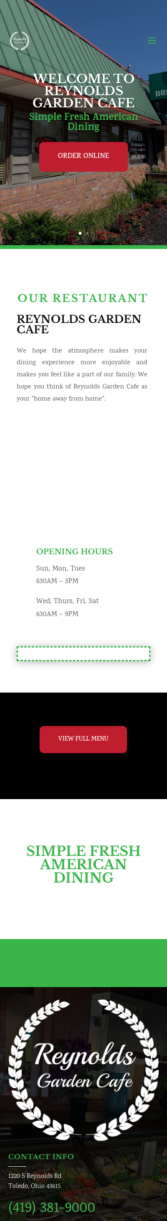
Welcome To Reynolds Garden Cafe (83, 91)
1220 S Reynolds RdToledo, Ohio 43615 (35, 1181)
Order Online (83, 156)
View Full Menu (83, 739)
